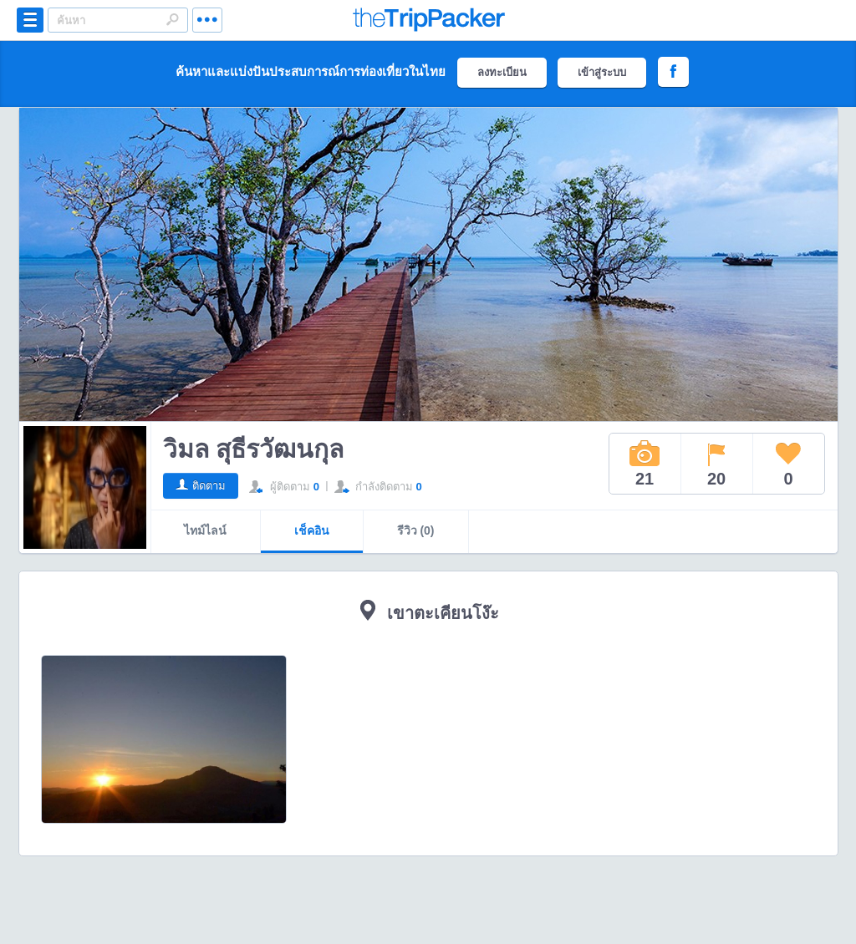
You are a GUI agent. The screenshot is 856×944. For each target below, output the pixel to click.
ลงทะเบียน (502, 72)
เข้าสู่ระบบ (602, 72)
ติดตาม (209, 486)
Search (172, 19)
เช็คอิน (311, 530)
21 (644, 463)
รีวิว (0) (416, 530)
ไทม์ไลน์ (205, 530)
